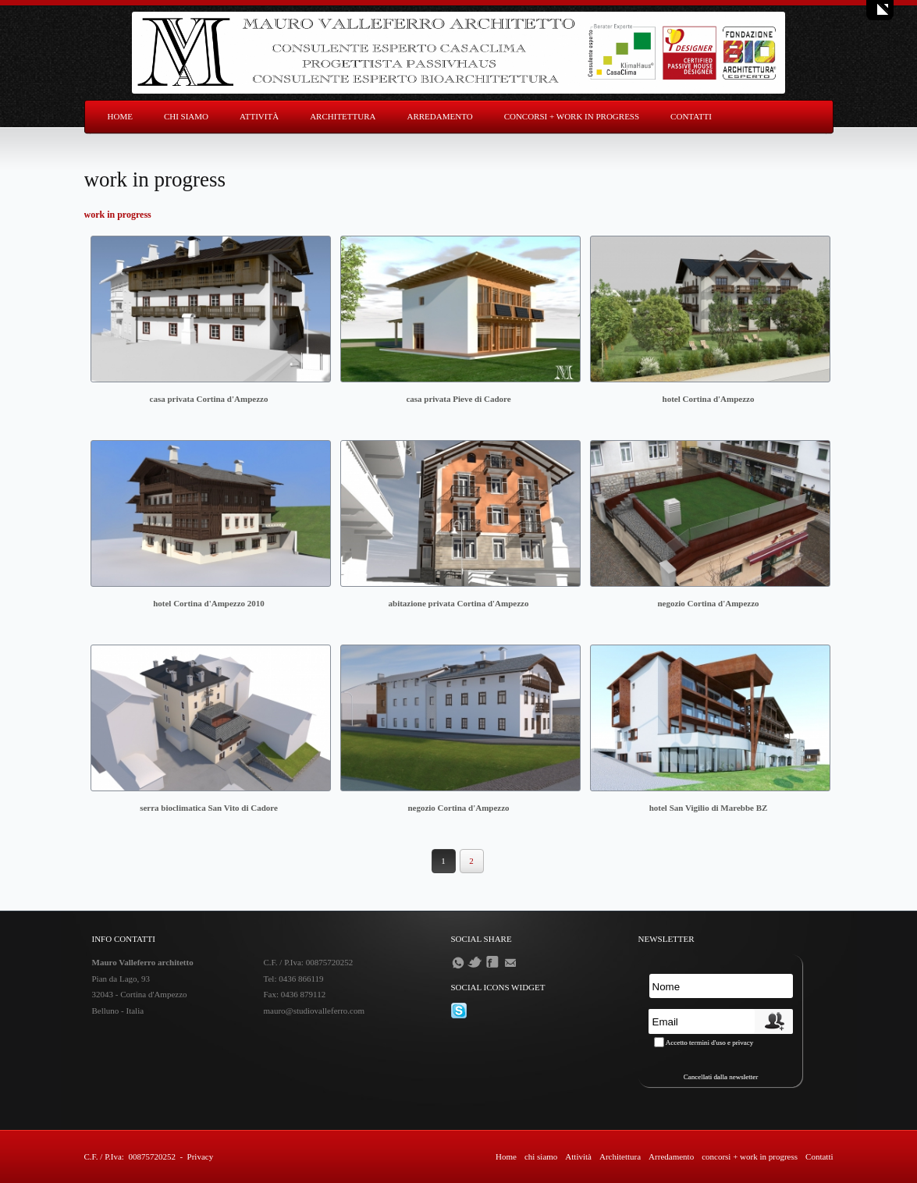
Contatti (691, 116)
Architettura (342, 116)
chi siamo (186, 116)
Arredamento (439, 116)
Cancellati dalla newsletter (721, 1077)
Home (120, 116)
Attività (259, 116)
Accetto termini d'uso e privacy (710, 1042)
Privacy (200, 1156)
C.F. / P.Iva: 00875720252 (130, 1156)
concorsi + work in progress (571, 116)
